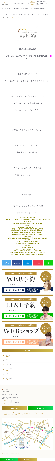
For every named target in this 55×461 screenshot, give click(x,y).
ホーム (3, 413)
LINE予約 (40, 408)
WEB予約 (14, 408)
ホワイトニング (15, 17)
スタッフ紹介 (25, 413)
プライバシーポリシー (20, 414)
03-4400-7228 (21, 3)
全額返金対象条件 (8, 414)
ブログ (32, 413)
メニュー (10, 413)
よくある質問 (39, 413)
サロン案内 (17, 413)
